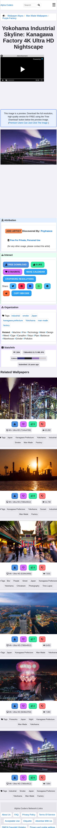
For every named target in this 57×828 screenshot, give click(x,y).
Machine (16, 332)
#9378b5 (35, 358)
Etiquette (27, 821)
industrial (15, 316)
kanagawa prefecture (13, 320)
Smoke (18, 443)
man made (43, 320)
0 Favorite (12, 272)
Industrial (12, 791)
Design (49, 332)
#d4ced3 (42, 358)
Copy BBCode (21, 293)
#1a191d (28, 358)
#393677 (21, 358)
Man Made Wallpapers (37, 16)
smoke (26, 316)
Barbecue (44, 335)
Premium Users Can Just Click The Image (28, 123)
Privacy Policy (28, 815)
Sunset (43, 509)
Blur (8, 581)
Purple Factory (9, 18)
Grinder (19, 338)
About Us (6, 815)
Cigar (12, 335)
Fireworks (13, 719)
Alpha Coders (6, 5)
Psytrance (46, 231)
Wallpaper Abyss (15, 16)
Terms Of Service (47, 815)
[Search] (39, 5)
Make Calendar (35, 272)
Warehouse (8, 338)
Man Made (28, 443)
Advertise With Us (43, 821)
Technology (32, 332)
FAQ (16, 815)
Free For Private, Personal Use (25, 240)
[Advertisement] (22, 191)
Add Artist (13, 231)
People (16, 581)
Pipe (36, 335)
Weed (5, 335)
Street (24, 581)
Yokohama (30, 320)
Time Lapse (47, 586)
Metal (42, 332)
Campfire (21, 335)
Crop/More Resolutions (19, 279)
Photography (34, 586)
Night (31, 719)
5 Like (37, 264)
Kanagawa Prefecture (25, 438)
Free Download (16, 264)
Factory (39, 443)
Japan (34, 316)
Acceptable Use (12, 821)
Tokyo (30, 335)
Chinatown (21, 586)
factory (6, 325)
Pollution (27, 338)
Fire (24, 332)
